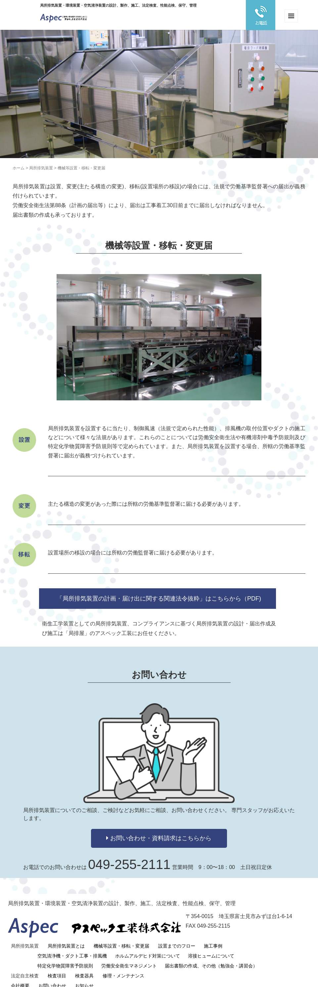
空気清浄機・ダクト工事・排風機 (72, 948)
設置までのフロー (176, 938)
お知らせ (84, 977)
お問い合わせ (52, 977)
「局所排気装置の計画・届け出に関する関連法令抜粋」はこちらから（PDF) (159, 598)
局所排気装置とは (66, 938)
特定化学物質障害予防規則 (65, 957)
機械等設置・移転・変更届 (121, 938)
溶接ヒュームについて (211, 948)
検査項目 (57, 967)
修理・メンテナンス (123, 967)
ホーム (18, 168)
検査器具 (84, 967)
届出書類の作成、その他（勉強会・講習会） (211, 957)
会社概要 (20, 977)
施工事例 (213, 938)
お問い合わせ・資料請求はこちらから (158, 838)
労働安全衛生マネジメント (129, 957)
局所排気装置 (41, 168)
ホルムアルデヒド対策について (147, 948)
